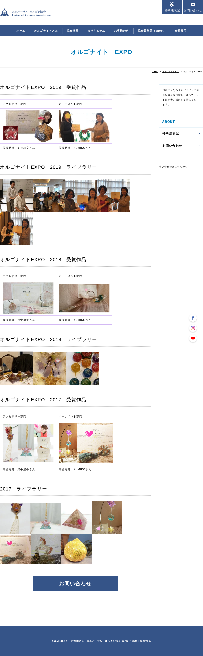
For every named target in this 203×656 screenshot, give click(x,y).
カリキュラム (96, 30)
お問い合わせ (193, 10)
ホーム (20, 30)
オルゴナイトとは (46, 30)
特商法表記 (172, 10)
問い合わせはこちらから (173, 166)
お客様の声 (121, 30)
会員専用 (181, 30)
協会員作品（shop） (152, 30)
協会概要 (73, 30)
